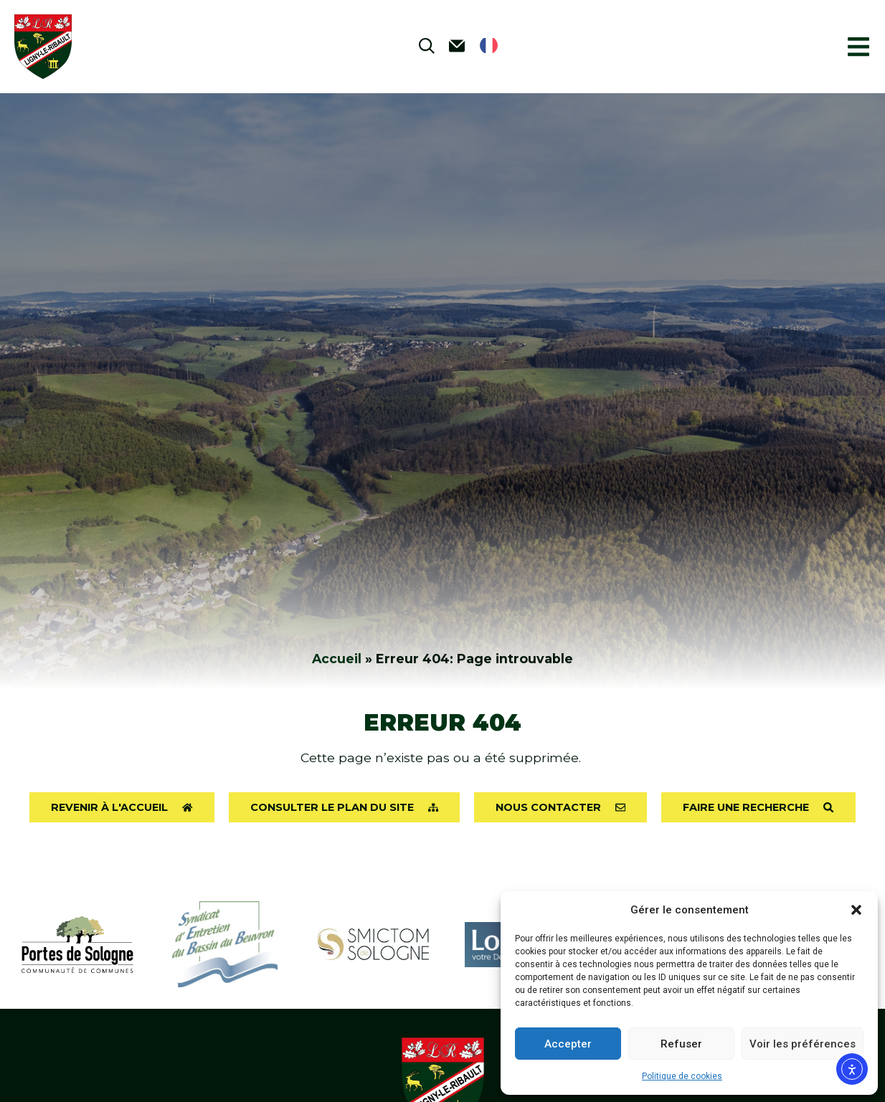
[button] (856, 910)
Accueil (336, 658)
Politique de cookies (682, 1076)
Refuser (681, 1043)
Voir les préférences (802, 1043)
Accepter (568, 1043)
